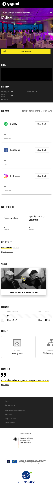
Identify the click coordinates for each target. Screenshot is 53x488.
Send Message (26, 51)
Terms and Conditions (15, 410)
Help (7, 401)
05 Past (16, 247)
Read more (5, 384)
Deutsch (11, 405)
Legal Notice (10, 418)
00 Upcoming (6, 247)
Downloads (10, 422)
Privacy (8, 414)
